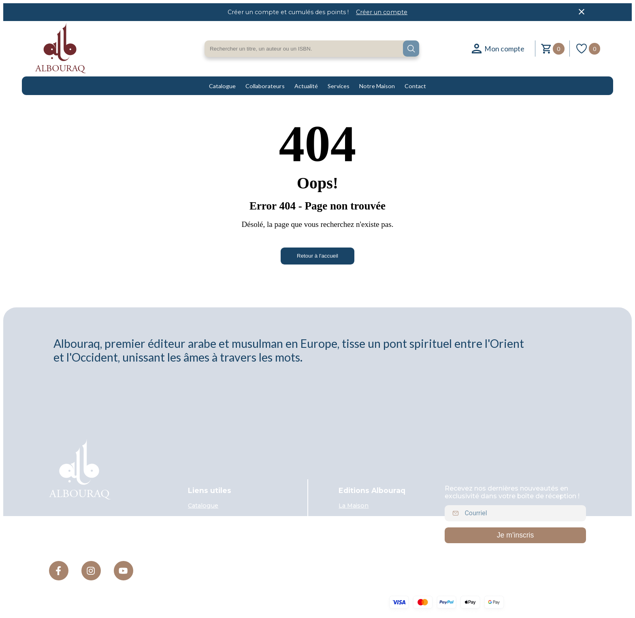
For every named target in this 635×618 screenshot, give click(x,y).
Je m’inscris (515, 535)
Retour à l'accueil (317, 256)
